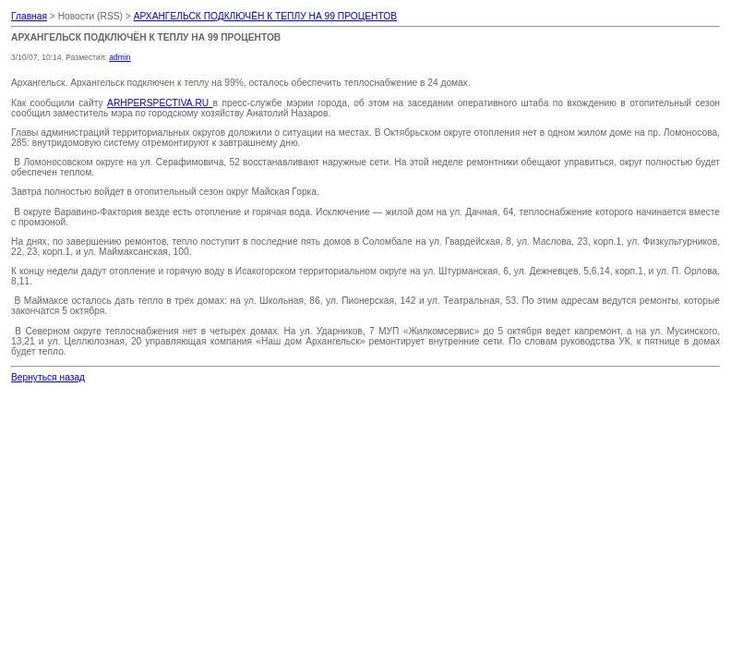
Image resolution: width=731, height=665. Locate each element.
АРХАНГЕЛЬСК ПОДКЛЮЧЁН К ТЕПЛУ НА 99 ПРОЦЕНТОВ (265, 16)
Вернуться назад (48, 377)
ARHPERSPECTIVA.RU (160, 103)
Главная (29, 16)
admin (119, 57)
